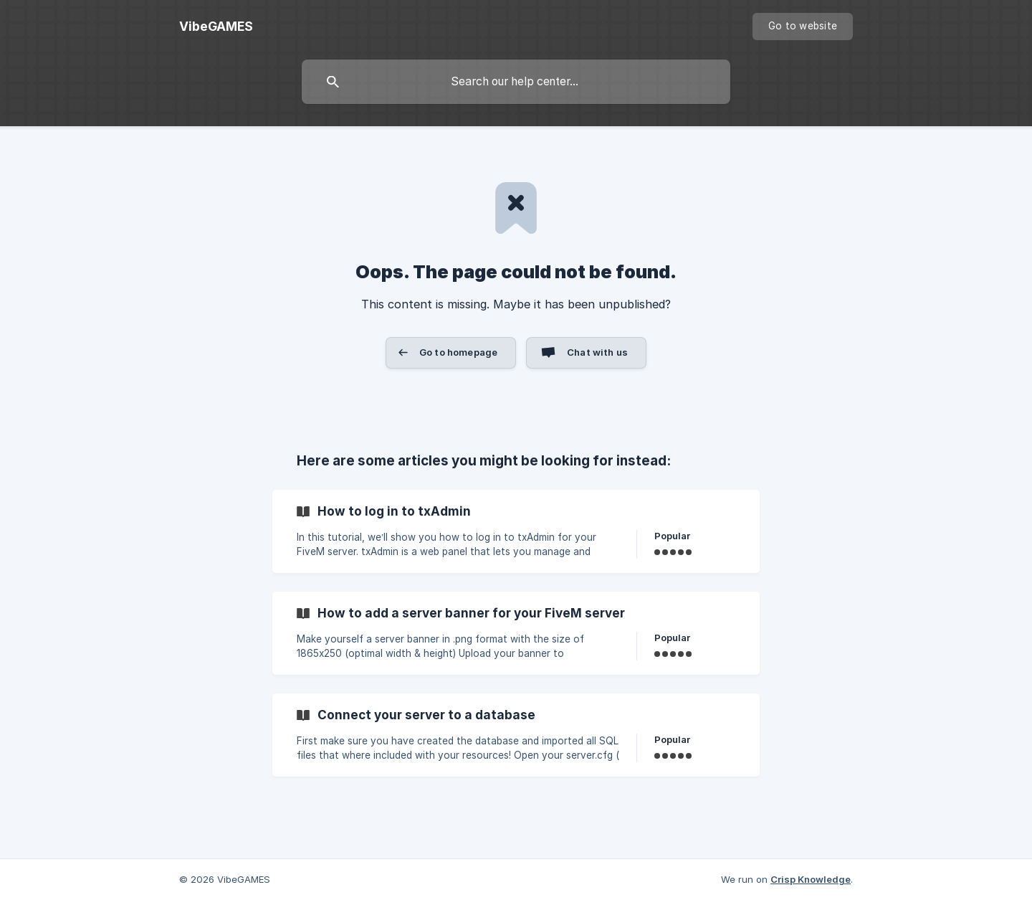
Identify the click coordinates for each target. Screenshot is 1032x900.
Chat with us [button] (597, 352)
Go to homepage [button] (458, 352)
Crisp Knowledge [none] (810, 879)
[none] (216, 26)
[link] (516, 531)
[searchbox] (516, 82)
